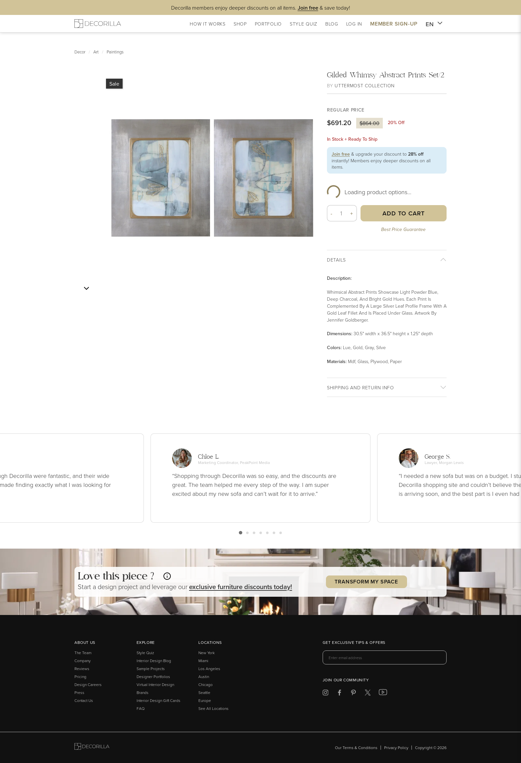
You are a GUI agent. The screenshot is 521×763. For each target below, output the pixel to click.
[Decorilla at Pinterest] (353, 694)
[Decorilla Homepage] (97, 23)
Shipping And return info (360, 387)
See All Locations (213, 708)
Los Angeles (209, 668)
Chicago (205, 684)
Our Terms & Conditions (356, 747)
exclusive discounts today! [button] (240, 586)
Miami (203, 660)
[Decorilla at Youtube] (383, 693)
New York (206, 652)
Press (79, 692)
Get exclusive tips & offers (354, 643)
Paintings (115, 52)
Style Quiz (145, 652)
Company (82, 660)
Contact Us (83, 700)
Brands (143, 692)
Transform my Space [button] (366, 581)
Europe (204, 700)
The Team (82, 652)
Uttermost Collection (365, 85)
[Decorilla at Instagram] (325, 694)
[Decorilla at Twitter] (367, 694)
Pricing (80, 676)
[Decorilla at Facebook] (339, 694)
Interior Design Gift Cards (158, 700)
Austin (203, 676)
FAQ (141, 708)
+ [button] (351, 213)
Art (96, 52)
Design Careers (88, 684)
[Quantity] (341, 213)
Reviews (81, 668)
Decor (79, 52)
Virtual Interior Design (155, 684)
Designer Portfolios (153, 676)
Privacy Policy (396, 747)
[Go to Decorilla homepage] (91, 747)
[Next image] (86, 288)
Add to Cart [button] (403, 213)
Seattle (204, 692)
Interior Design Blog (154, 660)
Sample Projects (151, 668)
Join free (341, 154)
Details (336, 260)
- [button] (332, 213)
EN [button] (434, 24)
